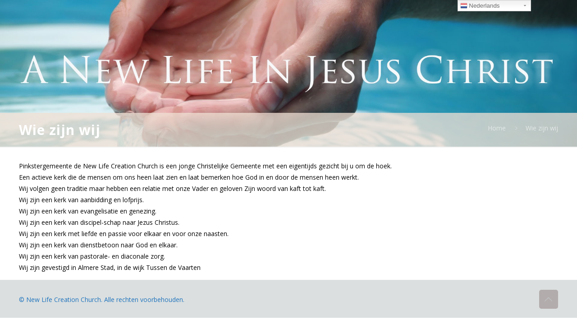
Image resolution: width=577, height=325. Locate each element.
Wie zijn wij (542, 128)
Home (497, 128)
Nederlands (480, 5)
